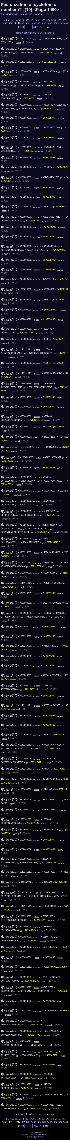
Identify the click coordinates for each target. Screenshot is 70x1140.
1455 (53, 20)
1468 (60, 23)
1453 (42, 20)
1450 (26, 20)
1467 (54, 23)
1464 (39, 23)
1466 (49, 23)
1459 (10, 23)
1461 (22, 23)
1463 (33, 23)
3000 (35, 27)
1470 (20, 27)
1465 (44, 23)
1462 (28, 23)
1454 (48, 20)
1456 (58, 20)
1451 (32, 20)
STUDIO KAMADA (33, 14)
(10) (9, 38)
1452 (37, 20)
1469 (65, 23)
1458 (4, 23)
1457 (64, 20)
